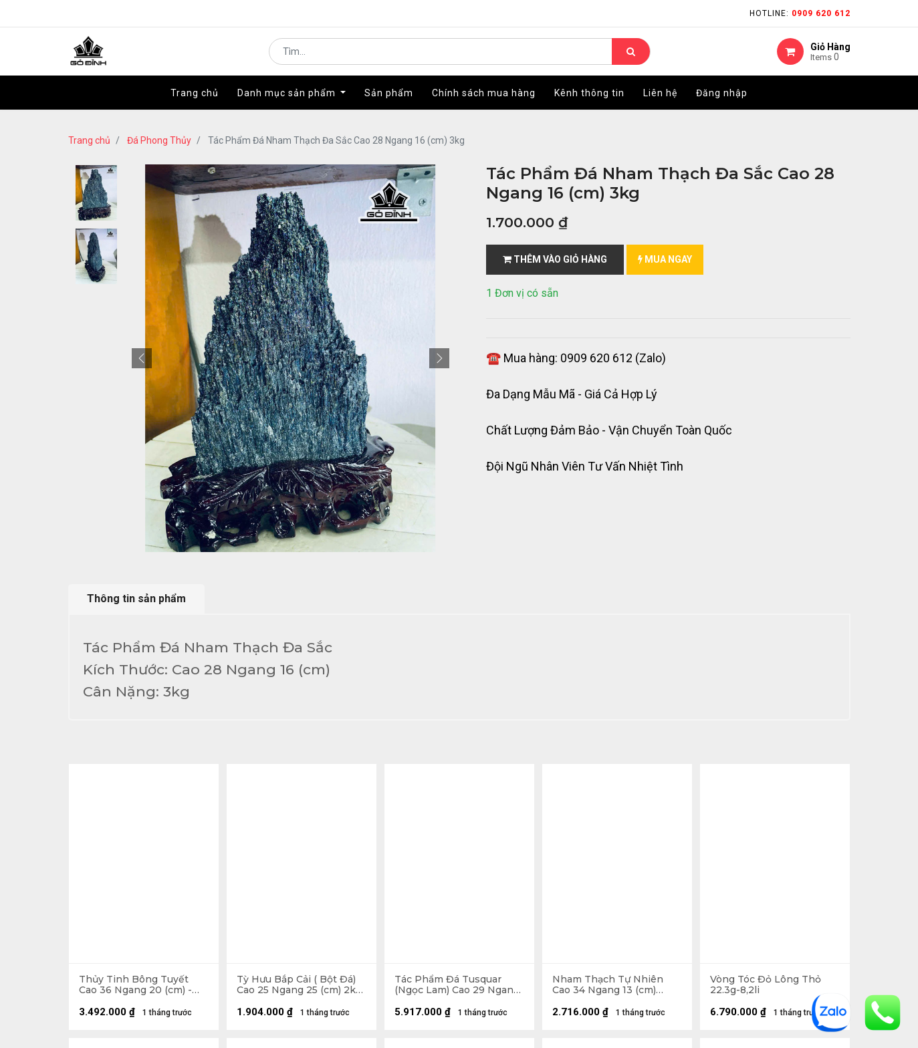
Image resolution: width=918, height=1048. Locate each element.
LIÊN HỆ (284, 938)
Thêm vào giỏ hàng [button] (555, 259)
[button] (142, 358)
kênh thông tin (302, 917)
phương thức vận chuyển (124, 944)
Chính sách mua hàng (518, 895)
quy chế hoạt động (511, 917)
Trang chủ (89, 140)
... (202, 777)
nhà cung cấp (299, 895)
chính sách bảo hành (516, 874)
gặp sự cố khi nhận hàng (123, 965)
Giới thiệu (290, 874)
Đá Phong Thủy (159, 140)
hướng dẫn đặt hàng (115, 901)
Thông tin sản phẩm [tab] (136, 598)
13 (223, 777)
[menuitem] (194, 105)
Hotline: (800, 13)
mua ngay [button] (665, 259)
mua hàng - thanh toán (121, 923)
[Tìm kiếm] (631, 57)
